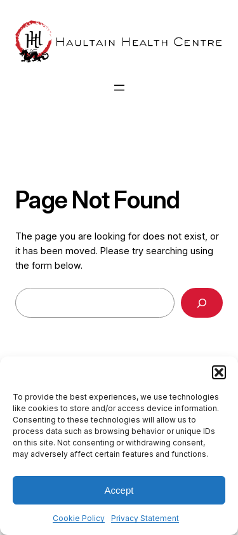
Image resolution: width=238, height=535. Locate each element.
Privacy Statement (145, 518)
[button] (219, 372)
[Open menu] (119, 87)
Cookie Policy (79, 518)
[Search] (202, 303)
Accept (119, 490)
